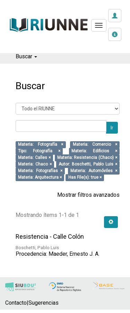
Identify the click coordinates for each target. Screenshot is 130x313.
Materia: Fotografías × (40, 171)
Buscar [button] (26, 56)
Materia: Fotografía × (40, 144)
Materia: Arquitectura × (40, 177)
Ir (112, 127)
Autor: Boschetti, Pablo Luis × (88, 164)
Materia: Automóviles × (93, 171)
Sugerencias (43, 302)
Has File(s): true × (85, 177)
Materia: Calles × (34, 157)
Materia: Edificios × (94, 151)
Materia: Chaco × (35, 164)
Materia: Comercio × (95, 144)
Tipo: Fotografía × (39, 151)
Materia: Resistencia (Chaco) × (87, 157)
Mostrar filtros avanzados (88, 195)
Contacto (16, 302)
